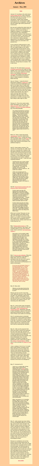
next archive (21, 460)
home (21, 11)
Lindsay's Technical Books (18, 341)
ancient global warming (16, 15)
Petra (23, 368)
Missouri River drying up (20, 226)
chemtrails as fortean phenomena (20, 68)
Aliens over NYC (14, 105)
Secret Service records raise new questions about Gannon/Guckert (20, 187)
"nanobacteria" (14, 136)
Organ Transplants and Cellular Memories (18, 309)
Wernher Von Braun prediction (23, 107)
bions (19, 137)
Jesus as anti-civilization (20, 255)
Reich (27, 138)
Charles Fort (25, 82)
